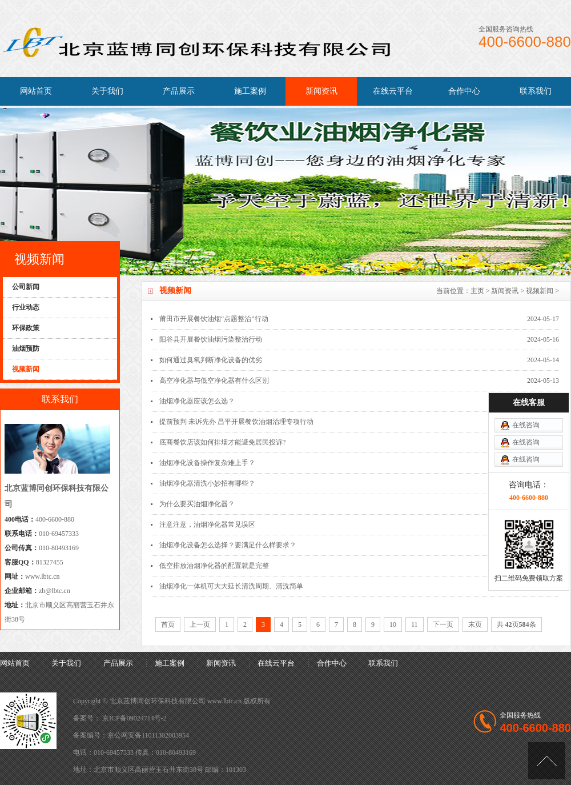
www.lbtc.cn (42, 576)
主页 (477, 291)
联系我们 (536, 91)
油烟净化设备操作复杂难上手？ (207, 463)
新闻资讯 (321, 91)
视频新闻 (539, 291)
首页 (168, 624)
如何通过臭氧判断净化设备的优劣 (210, 360)
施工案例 (250, 91)
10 (392, 624)
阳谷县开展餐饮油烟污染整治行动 (210, 339)
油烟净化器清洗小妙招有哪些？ (207, 483)
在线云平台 (393, 91)
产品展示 (179, 91)
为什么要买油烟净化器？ (197, 504)
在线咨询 (526, 425)
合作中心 (464, 91)
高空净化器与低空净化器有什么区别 (214, 381)
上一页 (200, 624)
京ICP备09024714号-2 (134, 718)
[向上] (546, 760)
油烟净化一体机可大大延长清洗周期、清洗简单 (231, 586)
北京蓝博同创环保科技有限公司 (158, 701)
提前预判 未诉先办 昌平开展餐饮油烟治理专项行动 (236, 422)
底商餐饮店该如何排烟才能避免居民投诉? (222, 442)
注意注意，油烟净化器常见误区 (207, 524)
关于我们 (107, 91)
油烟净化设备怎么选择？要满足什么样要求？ (227, 545)
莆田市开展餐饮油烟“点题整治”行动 (213, 319)
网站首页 (36, 91)
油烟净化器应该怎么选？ (197, 401)
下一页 (443, 624)
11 (414, 624)
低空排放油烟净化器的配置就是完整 (214, 566)
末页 (475, 624)
